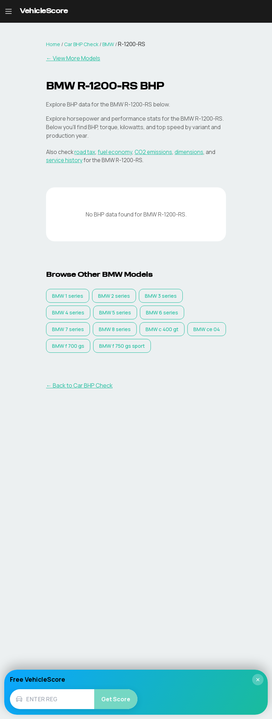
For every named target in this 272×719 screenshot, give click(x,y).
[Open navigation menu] (8, 11)
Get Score (115, 699)
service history (64, 160)
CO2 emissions (153, 152)
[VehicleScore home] (44, 11)
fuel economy (115, 152)
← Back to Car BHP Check (79, 385)
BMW (108, 44)
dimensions (189, 152)
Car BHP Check (81, 44)
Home (53, 44)
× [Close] (258, 680)
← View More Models (73, 58)
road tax (84, 152)
